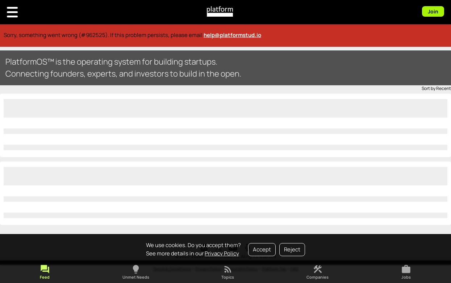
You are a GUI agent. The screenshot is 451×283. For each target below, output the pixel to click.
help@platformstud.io (232, 35)
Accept (262, 249)
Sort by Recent (436, 88)
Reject (292, 249)
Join (433, 11)
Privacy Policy (222, 253)
